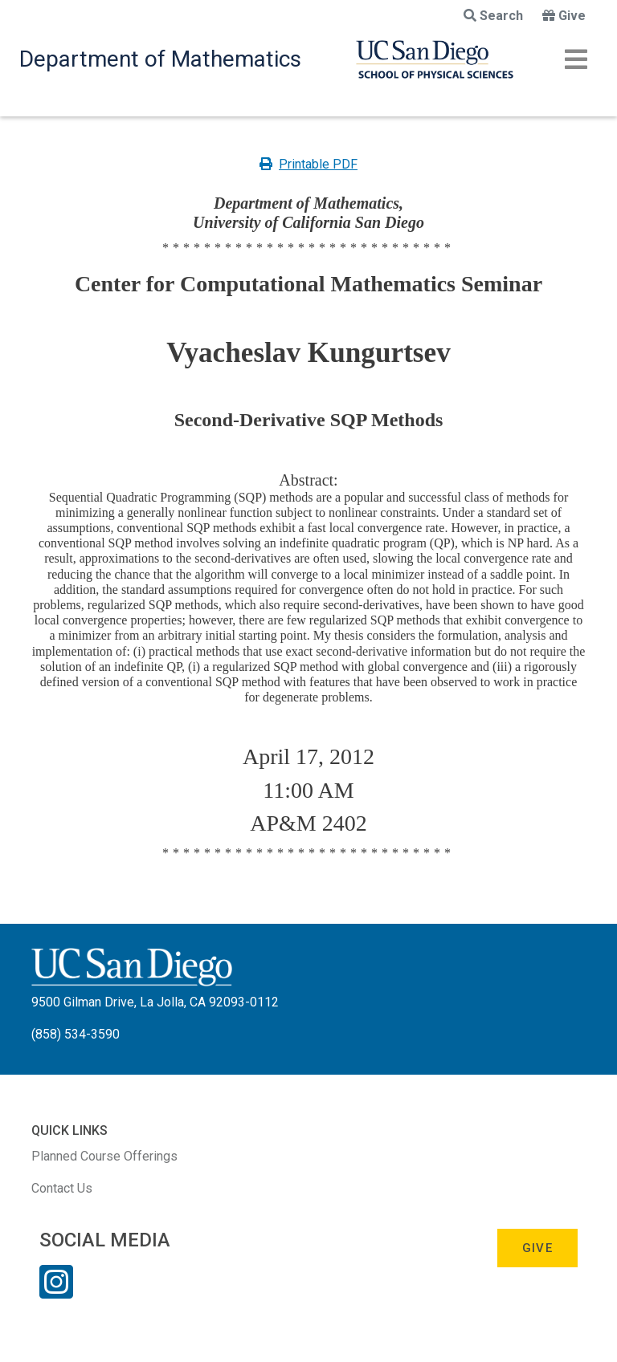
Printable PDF (308, 164)
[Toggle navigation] (576, 59)
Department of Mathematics (160, 59)
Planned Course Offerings (104, 1156)
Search (493, 15)
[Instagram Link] (56, 1292)
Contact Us (61, 1188)
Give (564, 15)
